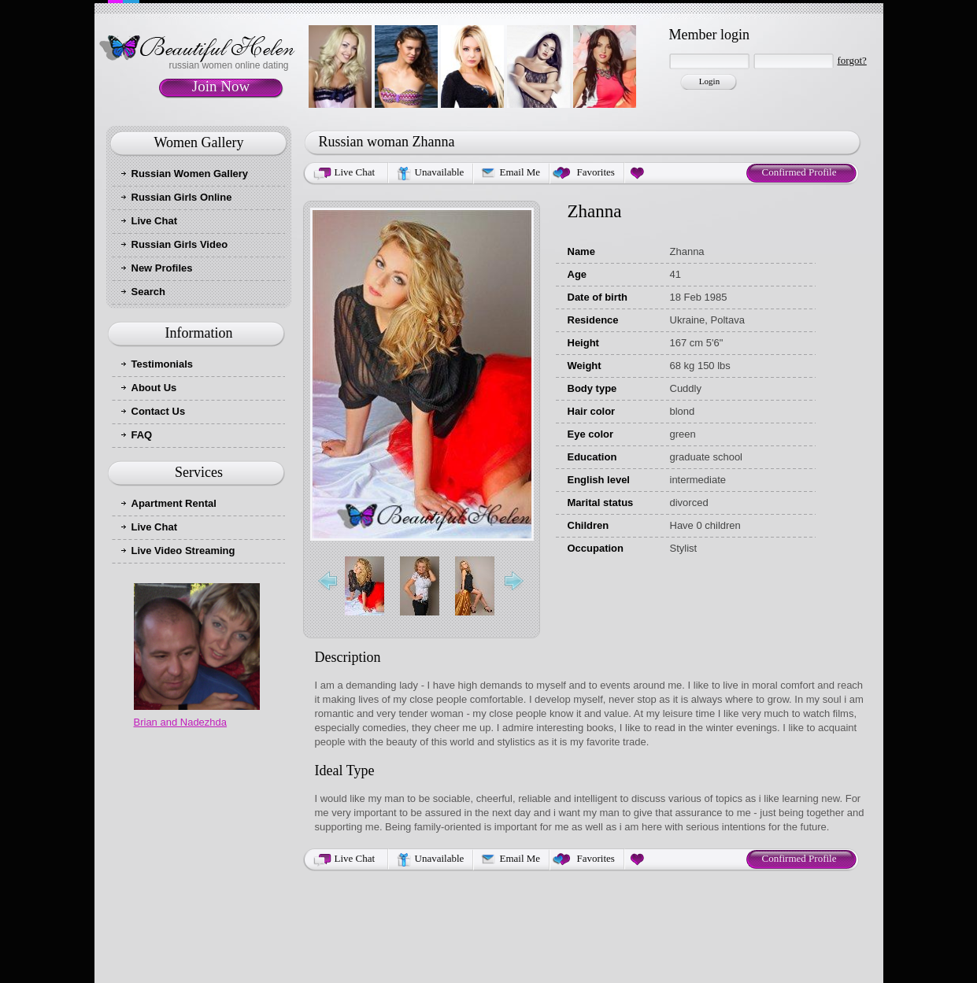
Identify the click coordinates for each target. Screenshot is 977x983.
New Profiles (162, 268)
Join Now (221, 86)
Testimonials (162, 364)
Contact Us (158, 411)
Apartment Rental (173, 503)
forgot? (852, 60)
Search (148, 291)
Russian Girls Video (179, 244)
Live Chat (154, 221)
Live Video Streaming (183, 550)
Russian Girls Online (181, 197)
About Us (154, 388)
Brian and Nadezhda (181, 722)
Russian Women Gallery (190, 173)
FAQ (142, 435)
